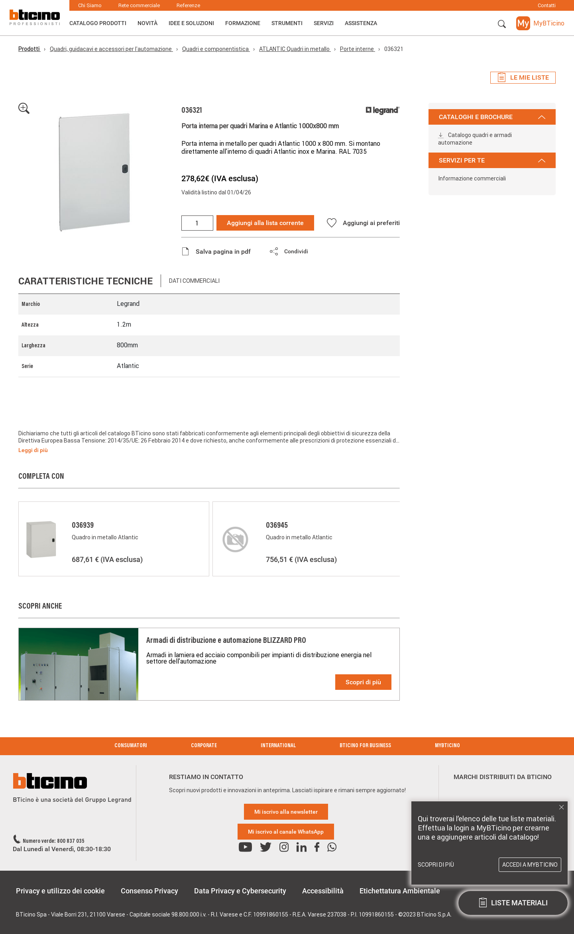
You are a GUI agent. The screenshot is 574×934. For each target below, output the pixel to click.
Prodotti (29, 49)
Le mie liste (523, 77)
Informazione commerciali (472, 178)
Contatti (547, 5)
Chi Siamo (90, 5)
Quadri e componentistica (216, 49)
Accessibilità (323, 891)
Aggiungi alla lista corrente (265, 223)
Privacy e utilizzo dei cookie (60, 891)
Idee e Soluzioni (191, 23)
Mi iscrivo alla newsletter (286, 812)
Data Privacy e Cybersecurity (240, 891)
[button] (502, 24)
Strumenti (287, 23)
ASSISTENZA (361, 23)
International (278, 746)
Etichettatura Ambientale (400, 891)
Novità (147, 23)
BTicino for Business (365, 746)
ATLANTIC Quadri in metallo (295, 49)
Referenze (188, 5)
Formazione (242, 23)
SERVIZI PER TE (492, 160)
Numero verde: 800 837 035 (54, 841)
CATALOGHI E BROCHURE (492, 117)
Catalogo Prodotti (97, 23)
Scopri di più (363, 682)
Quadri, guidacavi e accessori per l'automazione (111, 49)
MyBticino (447, 746)
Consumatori (130, 746)
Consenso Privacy (149, 891)
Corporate (204, 746)
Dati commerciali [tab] (194, 280)
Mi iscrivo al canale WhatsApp (286, 831)
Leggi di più (33, 450)
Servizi (324, 23)
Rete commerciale (139, 5)
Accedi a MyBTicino (530, 864)
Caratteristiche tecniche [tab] (85, 281)
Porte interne (357, 49)
